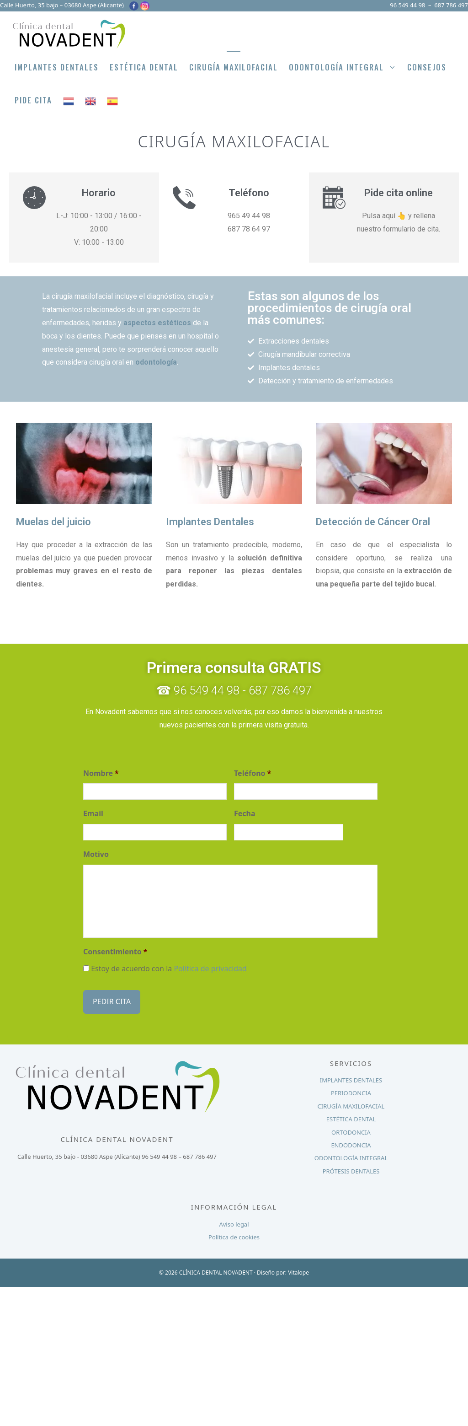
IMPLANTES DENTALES (351, 1077)
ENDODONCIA (351, 1142)
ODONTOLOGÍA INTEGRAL (351, 1155)
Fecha (244, 813)
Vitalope (298, 1269)
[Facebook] (133, 6)
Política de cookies (234, 1234)
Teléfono (252, 773)
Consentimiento (115, 952)
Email (93, 813)
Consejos (427, 67)
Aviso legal (234, 1221)
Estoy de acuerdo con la (169, 968)
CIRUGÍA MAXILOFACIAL (351, 1103)
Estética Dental (144, 67)
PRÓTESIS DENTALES (351, 1168)
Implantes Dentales (57, 67)
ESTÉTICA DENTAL (351, 1116)
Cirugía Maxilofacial (233, 67)
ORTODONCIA (351, 1129)
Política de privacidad (210, 968)
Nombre (101, 773)
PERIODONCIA (351, 1090)
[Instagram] (144, 6)
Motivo (96, 854)
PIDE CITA (33, 100)
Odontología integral (345, 67)
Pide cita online (398, 193)
